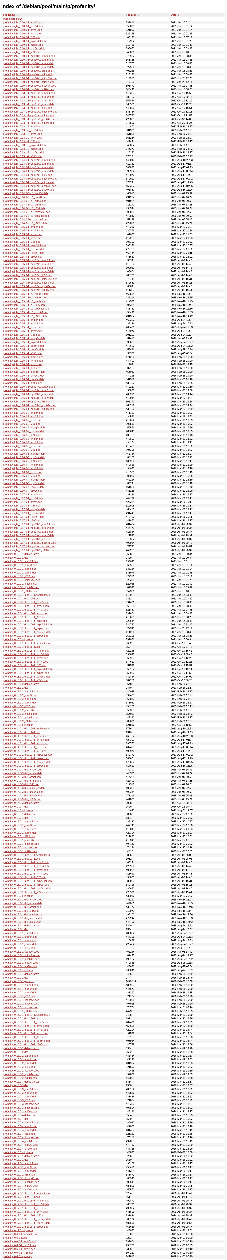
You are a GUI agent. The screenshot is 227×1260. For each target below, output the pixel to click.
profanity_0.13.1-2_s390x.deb (20, 721)
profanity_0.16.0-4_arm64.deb (20, 1126)
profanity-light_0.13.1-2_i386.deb (21, 141)
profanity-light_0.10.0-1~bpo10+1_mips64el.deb (30, 78)
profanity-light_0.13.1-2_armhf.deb (22, 137)
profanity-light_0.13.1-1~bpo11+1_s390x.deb (28, 122)
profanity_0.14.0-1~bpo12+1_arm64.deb (26, 739)
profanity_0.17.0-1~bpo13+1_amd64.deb (26, 1200)
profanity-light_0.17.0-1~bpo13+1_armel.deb (28, 531)
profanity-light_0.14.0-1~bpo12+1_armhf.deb (28, 171)
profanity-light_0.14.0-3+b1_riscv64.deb (25, 219)
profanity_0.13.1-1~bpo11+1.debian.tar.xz (26, 643)
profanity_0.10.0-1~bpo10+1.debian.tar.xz (26, 595)
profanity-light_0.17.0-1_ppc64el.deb (24, 513)
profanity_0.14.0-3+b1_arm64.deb (22, 773)
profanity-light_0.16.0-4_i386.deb (21, 476)
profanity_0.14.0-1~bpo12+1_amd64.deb (26, 736)
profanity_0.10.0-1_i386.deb (19, 576)
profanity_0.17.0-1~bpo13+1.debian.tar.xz (26, 1193)
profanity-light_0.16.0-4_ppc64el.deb (24, 483)
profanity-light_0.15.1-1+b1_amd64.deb (25, 294)
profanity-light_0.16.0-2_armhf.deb (22, 420)
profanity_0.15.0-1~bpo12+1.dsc (21, 858)
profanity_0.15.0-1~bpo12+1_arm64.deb (26, 866)
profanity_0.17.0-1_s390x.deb (20, 1189)
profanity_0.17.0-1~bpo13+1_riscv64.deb (26, 1223)
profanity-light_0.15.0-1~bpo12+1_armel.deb (28, 267)
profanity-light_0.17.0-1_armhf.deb (22, 502)
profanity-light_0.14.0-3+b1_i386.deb (24, 208)
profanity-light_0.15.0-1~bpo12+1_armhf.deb (28, 271)
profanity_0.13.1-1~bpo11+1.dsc (21, 646)
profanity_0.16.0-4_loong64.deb (21, 1137)
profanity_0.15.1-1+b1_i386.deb (21, 910)
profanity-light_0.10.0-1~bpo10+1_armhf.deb (28, 67)
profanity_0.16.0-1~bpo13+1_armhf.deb (25, 1033)
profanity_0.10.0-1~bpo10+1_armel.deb (25, 609)
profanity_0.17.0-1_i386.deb (19, 1174)
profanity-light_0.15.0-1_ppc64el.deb (24, 249)
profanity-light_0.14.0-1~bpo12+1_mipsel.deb (28, 182)
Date (173, 14)
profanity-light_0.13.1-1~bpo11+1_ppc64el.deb (29, 119)
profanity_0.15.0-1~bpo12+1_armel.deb (25, 870)
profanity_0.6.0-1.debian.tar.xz (20, 1234)
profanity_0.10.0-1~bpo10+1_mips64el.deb (27, 624)
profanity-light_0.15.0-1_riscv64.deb (23, 252)
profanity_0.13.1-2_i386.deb (19, 706)
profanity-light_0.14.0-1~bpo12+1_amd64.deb (29, 160)
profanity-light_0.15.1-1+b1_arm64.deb (25, 297)
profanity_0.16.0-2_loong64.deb (21, 1070)
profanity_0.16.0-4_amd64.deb (20, 1122)
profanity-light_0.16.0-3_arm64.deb (23, 442)
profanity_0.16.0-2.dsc (15, 1052)
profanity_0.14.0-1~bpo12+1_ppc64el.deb (26, 762)
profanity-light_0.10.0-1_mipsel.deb (23, 44)
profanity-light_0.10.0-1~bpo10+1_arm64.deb (28, 59)
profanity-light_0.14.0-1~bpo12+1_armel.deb (28, 167)
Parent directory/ (12, 18)
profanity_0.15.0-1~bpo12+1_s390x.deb (25, 892)
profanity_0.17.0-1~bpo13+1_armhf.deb (25, 1211)
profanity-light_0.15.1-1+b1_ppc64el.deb (26, 308)
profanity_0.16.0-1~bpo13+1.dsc (21, 1018)
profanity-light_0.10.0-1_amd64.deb (23, 22)
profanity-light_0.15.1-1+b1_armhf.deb (24, 301)
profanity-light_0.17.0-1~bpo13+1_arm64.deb (28, 528)
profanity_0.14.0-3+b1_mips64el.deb (24, 788)
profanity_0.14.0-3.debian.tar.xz (21, 803)
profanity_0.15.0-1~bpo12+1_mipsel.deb (26, 884)
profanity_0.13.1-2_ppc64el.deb (21, 717)
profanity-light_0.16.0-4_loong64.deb (24, 479)
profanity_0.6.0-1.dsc (15, 1237)
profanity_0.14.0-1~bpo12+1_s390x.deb (25, 765)
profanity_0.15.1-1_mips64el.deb (21, 955)
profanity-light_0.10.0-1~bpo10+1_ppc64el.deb (29, 85)
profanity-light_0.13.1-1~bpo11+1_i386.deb (27, 108)
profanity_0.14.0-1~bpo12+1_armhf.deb (25, 747)
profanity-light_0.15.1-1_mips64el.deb (24, 342)
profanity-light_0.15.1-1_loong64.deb (24, 338)
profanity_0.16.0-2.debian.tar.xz (21, 1048)
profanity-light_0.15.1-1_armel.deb (22, 327)
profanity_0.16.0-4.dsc (15, 1119)
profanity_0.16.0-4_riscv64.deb (20, 1144)
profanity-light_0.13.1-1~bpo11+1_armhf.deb (28, 104)
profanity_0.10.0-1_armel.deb (19, 568)
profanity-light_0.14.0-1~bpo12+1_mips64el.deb (30, 178)
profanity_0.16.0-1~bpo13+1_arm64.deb (26, 1026)
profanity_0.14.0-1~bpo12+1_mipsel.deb (26, 758)
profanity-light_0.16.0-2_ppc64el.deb (24, 431)
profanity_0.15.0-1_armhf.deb (20, 832)
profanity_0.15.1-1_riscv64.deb (20, 962)
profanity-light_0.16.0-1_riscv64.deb (23, 379)
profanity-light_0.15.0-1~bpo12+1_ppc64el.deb (29, 286)
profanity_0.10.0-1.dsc (15, 557)
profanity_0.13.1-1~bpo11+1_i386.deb (24, 665)
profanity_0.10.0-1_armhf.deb (20, 572)
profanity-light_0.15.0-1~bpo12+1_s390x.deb (28, 290)
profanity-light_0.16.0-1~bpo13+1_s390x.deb (28, 409)
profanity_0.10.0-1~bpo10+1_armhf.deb (25, 613)
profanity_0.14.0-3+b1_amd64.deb (22, 769)
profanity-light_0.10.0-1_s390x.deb (22, 52)
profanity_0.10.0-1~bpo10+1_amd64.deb (26, 602)
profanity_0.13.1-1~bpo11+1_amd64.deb (26, 650)
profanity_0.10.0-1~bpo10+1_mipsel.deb (26, 628)
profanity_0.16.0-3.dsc (15, 1085)
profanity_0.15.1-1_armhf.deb (20, 944)
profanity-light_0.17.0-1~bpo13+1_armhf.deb (28, 535)
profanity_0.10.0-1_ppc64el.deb (21, 587)
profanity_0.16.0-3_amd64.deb (20, 1089)
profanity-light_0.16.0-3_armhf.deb (22, 446)
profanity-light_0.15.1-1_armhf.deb (22, 331)
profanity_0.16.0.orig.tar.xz (18, 1152)
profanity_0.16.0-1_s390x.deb (20, 1011)
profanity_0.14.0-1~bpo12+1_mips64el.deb (27, 754)
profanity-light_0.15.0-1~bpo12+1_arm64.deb (28, 264)
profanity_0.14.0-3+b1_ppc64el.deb (23, 792)
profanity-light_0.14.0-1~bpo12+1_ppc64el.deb (29, 186)
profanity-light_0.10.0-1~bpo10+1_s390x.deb (28, 89)
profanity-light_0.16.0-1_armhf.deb (22, 364)
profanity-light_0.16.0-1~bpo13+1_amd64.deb (29, 386)
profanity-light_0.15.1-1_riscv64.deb (23, 349)
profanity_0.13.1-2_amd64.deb (20, 691)
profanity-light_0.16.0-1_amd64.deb (23, 357)
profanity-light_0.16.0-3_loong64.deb (24, 453)
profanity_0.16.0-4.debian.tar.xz (21, 1115)
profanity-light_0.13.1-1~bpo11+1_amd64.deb (29, 93)
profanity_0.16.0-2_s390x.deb (20, 1078)
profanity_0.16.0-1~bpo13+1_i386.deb (24, 1037)
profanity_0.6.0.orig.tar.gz (17, 1256)
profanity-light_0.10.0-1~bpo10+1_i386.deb (27, 70)
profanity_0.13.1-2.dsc (15, 687)
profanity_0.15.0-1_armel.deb (19, 829)
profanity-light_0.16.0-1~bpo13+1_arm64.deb (28, 390)
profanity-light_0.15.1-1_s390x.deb (22, 353)
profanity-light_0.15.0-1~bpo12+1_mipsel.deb (28, 282)
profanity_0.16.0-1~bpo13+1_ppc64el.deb (26, 1040)
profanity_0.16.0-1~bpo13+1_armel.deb (25, 1029)
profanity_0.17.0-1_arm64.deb (20, 1167)
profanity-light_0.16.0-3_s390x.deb (22, 461)
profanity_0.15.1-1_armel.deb (19, 940)
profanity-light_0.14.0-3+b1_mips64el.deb (26, 212)
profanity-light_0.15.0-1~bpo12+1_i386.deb (27, 275)
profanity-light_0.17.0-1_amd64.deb (23, 494)
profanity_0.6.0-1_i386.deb (18, 1252)
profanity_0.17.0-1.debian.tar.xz (21, 1156)
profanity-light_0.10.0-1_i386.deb (21, 37)
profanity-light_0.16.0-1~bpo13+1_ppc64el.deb (29, 405)
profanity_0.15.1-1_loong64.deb (21, 951)
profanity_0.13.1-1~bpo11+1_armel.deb (25, 658)
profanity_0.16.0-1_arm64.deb (20, 989)
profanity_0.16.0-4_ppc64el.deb (21, 1141)
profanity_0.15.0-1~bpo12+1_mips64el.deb (27, 881)
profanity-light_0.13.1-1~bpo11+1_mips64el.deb (30, 111)
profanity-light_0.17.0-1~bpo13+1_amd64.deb (29, 524)
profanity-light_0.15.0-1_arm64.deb (23, 230)
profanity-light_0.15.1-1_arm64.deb (23, 323)
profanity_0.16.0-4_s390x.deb (20, 1148)
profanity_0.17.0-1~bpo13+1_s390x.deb (25, 1226)
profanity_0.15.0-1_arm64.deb (20, 825)
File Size (131, 14)
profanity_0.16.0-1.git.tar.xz (18, 981)
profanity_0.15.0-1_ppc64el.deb (21, 843)
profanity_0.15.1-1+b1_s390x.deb (22, 922)
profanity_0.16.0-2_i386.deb (19, 1067)
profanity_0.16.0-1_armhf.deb (20, 992)
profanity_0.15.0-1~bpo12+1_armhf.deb (25, 873)
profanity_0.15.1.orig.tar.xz (18, 970)
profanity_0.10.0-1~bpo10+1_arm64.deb (26, 606)
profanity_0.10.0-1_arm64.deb (20, 565)
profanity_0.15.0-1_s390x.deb (20, 851)
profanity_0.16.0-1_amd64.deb (20, 985)
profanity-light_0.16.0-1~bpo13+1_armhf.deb (28, 398)
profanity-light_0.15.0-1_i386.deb (21, 241)
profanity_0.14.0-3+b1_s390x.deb (22, 799)
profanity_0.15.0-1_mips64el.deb (21, 840)
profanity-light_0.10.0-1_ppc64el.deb (24, 48)
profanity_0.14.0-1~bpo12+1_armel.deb (25, 743)
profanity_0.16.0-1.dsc (15, 977)
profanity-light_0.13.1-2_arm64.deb (23, 130)
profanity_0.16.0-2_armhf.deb (20, 1063)
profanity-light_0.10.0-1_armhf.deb (22, 33)
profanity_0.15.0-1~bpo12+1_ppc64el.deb (26, 888)
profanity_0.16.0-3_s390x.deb (20, 1111)
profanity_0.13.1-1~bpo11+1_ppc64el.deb (26, 676)
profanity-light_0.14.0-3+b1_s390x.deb (25, 223)
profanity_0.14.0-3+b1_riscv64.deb (22, 795)
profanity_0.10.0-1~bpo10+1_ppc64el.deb (26, 632)
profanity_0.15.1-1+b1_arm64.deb (22, 903)
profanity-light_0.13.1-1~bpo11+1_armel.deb (28, 100)
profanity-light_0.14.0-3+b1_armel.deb (24, 201)
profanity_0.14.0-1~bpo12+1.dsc (21, 732)
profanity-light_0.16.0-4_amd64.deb (23, 464)
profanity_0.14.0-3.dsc (15, 806)
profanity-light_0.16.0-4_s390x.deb (22, 490)
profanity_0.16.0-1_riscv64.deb (20, 1007)
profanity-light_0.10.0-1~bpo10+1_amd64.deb (29, 56)
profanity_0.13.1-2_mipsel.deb (20, 713)
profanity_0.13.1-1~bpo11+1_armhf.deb (25, 661)
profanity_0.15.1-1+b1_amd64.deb (22, 899)
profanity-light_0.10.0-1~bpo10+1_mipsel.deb (28, 82)
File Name (9, 14)
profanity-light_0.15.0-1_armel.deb (22, 234)
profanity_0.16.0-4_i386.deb (19, 1133)
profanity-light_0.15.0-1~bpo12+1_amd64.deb (29, 260)
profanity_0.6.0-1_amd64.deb (19, 1241)
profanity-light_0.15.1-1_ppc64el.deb (24, 345)
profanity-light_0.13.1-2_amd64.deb (23, 126)
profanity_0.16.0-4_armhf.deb (20, 1130)
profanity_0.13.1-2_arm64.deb (20, 695)
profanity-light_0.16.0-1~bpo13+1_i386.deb (27, 401)
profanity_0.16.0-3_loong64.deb (21, 1104)
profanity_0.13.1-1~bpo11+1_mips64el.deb (27, 669)
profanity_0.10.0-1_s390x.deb (20, 591)
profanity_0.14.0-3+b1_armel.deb (22, 777)
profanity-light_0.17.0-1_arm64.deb (23, 498)
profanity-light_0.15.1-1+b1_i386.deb (24, 305)
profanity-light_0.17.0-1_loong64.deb (24, 509)
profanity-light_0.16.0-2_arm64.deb (23, 416)
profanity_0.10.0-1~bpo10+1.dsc (21, 598)
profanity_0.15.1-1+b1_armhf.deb (22, 907)
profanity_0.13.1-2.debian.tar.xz (21, 684)
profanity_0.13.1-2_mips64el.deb (21, 710)
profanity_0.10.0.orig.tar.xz (18, 639)
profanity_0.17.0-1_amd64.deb (20, 1163)
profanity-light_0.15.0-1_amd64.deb (23, 227)
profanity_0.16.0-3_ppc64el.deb (21, 1107)
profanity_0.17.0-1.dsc (15, 1159)
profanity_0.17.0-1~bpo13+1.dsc (21, 1197)
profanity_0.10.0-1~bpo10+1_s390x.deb (25, 635)
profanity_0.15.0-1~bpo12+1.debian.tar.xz (26, 855)
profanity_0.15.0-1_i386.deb (19, 836)
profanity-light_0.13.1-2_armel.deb (22, 134)
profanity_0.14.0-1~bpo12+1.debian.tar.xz (26, 728)
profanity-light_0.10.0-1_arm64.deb (23, 26)
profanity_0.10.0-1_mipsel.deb (20, 583)
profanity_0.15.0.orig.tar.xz (18, 896)
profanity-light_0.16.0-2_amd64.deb (23, 412)
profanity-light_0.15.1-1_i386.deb (21, 334)
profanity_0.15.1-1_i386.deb (19, 948)
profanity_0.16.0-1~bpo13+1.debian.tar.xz (26, 1014)
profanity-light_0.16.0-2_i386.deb (21, 424)
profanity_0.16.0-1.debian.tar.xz (21, 974)
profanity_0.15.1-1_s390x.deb (20, 966)
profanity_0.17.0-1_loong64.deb (21, 1178)
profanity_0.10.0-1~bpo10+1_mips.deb (25, 621)
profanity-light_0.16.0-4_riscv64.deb (23, 487)
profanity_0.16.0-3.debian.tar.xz (21, 1081)
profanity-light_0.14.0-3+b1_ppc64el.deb (26, 215)
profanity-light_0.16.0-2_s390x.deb (22, 435)
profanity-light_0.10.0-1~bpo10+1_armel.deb (28, 63)
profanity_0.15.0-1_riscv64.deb (20, 847)
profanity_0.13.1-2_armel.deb (19, 699)
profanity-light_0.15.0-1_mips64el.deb (24, 245)
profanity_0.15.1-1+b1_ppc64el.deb (23, 914)
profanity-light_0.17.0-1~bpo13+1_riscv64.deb (29, 546)
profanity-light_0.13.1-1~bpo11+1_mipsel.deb (28, 115)
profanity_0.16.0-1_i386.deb (19, 996)
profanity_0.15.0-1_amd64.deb (20, 821)
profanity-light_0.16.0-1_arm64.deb (23, 360)
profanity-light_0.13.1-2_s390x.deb (22, 156)
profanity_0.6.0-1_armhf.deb (19, 1249)
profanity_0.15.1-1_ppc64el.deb (21, 959)
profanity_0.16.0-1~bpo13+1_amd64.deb (26, 1022)
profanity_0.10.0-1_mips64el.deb (21, 580)
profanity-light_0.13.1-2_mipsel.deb (23, 148)
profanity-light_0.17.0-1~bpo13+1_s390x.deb (28, 550)
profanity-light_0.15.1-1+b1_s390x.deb (25, 316)
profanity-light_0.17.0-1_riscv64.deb (23, 516)
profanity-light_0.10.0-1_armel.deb (22, 30)
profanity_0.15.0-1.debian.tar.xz (21, 814)
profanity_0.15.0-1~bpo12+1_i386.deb (24, 877)
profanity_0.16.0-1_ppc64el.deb (21, 1003)
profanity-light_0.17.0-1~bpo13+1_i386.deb (27, 539)
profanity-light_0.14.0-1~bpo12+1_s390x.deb (28, 189)
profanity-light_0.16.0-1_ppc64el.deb (24, 375)
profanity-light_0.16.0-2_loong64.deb (24, 427)
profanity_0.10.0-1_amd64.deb (20, 561)
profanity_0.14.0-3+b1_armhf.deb (22, 780)
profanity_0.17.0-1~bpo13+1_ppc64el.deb (26, 1219)
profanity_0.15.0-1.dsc (15, 817)
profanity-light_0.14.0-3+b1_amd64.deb (25, 193)
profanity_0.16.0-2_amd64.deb (20, 1055)
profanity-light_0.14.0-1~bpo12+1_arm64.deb (28, 163)
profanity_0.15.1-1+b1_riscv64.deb (22, 918)
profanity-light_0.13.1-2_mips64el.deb (24, 145)
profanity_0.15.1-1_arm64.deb (20, 936)
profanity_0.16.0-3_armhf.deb (20, 1096)
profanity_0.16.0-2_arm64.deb (20, 1059)
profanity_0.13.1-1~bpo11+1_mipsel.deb (26, 673)
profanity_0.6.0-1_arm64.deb (19, 1245)
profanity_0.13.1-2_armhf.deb (20, 702)
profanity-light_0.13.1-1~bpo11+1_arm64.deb (28, 97)
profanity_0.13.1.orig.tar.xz (18, 725)
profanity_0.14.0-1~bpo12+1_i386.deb (24, 751)
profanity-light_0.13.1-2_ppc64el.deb (24, 152)
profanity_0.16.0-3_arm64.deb (20, 1093)
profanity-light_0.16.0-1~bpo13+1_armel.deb (28, 394)
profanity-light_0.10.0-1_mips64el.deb (24, 41)
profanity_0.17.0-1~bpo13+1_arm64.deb (26, 1204)
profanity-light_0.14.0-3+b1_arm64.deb (25, 197)
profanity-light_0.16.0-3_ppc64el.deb (24, 457)
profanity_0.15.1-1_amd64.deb (20, 933)
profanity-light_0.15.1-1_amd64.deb (23, 319)
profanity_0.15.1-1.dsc (15, 929)
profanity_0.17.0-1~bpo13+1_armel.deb (25, 1208)
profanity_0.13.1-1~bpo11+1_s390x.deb (25, 680)
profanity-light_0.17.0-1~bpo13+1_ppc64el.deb (29, 542)
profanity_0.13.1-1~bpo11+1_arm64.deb (26, 654)
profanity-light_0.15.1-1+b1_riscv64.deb (25, 312)
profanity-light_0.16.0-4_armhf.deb (22, 472)
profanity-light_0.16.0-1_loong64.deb (24, 371)
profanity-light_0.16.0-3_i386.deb (21, 449)
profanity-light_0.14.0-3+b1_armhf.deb (24, 204)
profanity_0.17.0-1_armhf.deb (20, 1171)
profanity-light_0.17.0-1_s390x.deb (22, 520)
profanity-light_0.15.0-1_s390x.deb (22, 256)
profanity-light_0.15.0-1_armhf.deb (22, 238)
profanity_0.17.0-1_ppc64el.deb (21, 1182)
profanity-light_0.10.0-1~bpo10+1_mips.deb (28, 74)
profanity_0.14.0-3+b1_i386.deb (21, 784)
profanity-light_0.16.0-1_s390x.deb (22, 383)
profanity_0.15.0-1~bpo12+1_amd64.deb (26, 862)
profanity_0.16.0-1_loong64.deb (21, 1000)
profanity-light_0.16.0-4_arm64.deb (23, 468)
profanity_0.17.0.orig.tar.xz (18, 1230)
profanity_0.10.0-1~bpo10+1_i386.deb (24, 617)
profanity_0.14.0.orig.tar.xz (18, 810)
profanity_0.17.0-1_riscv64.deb (20, 1186)
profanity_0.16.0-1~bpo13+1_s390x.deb (25, 1044)
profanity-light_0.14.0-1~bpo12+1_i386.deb (27, 175)
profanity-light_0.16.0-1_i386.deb (21, 368)
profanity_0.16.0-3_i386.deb (19, 1100)
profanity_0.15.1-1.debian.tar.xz (21, 925)
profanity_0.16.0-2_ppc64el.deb (21, 1074)
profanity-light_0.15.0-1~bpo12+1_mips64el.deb (30, 279)
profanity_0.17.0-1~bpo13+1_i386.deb (24, 1215)
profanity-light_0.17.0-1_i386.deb (21, 505)
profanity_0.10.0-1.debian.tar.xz (21, 554)
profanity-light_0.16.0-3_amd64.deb (23, 438)
